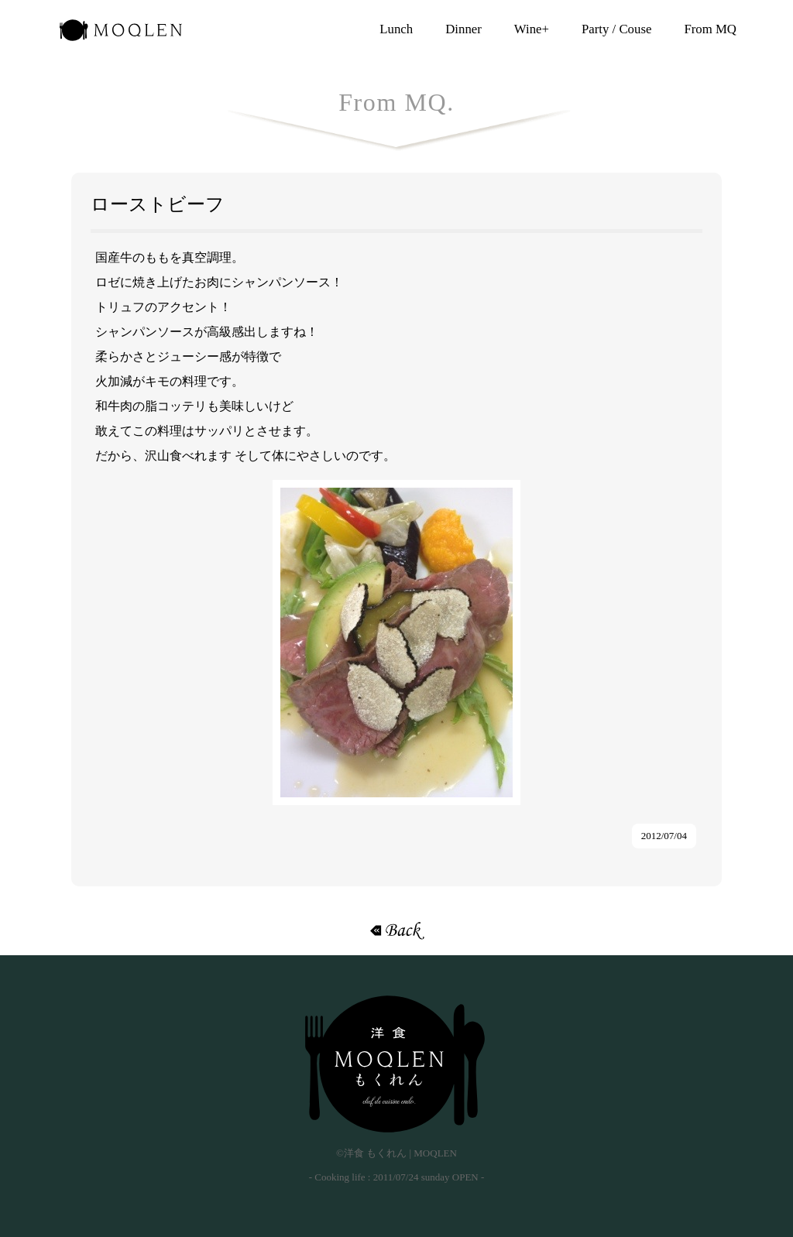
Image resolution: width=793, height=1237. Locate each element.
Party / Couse (616, 29)
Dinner (463, 29)
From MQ (710, 29)
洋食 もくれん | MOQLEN (121, 34)
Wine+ (531, 29)
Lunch (396, 29)
